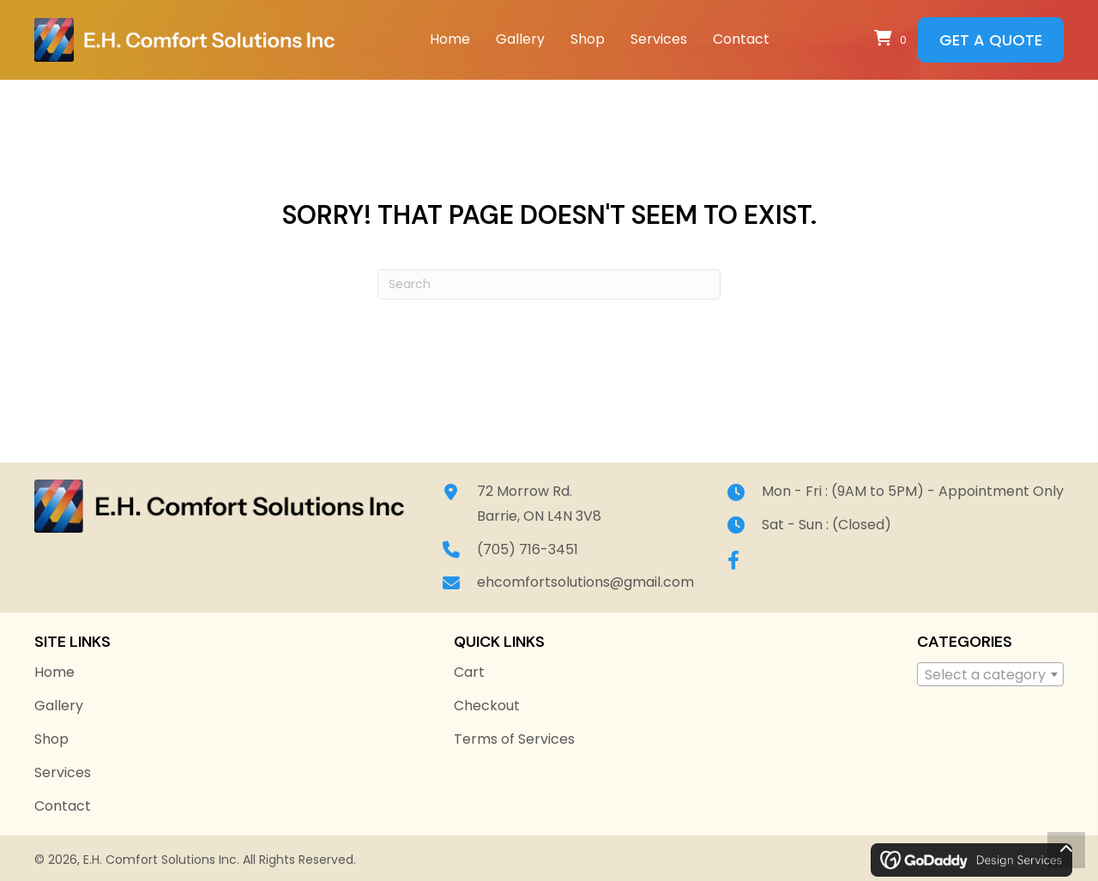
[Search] (549, 284)
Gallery (58, 705)
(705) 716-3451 (531, 549)
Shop (51, 739)
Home (54, 672)
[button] (733, 560)
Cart (469, 672)
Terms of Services (514, 739)
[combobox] (990, 674)
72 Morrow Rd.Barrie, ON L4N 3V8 (542, 503)
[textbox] (990, 675)
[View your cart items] (893, 39)
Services (62, 772)
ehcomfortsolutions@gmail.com (588, 582)
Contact (62, 806)
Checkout (487, 705)
